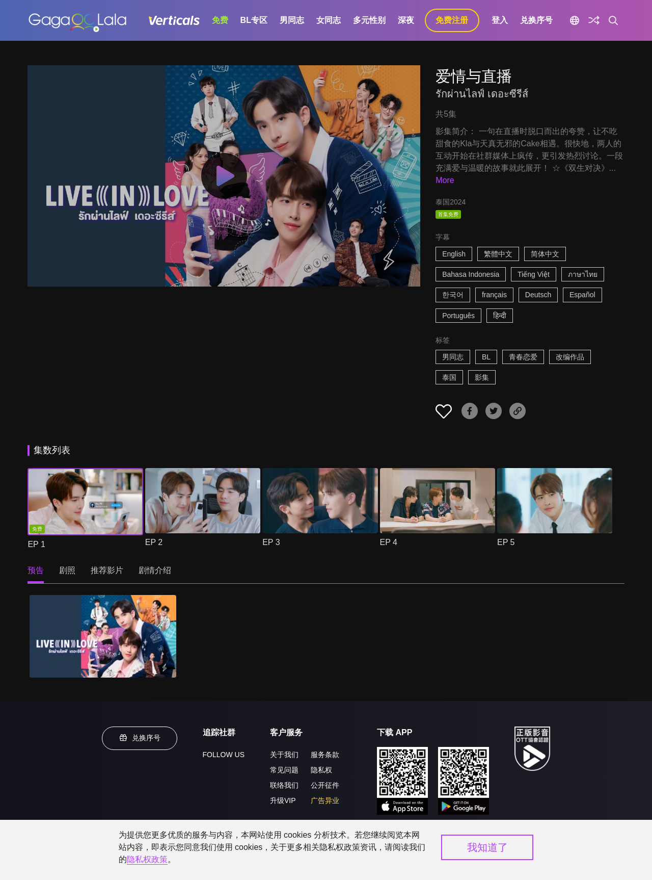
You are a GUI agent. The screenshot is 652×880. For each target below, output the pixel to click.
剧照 (67, 570)
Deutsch (538, 295)
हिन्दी (499, 316)
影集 (482, 377)
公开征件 (325, 785)
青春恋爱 (523, 357)
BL (486, 357)
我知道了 (487, 847)
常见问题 (284, 770)
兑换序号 (536, 20)
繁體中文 (498, 254)
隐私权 (321, 770)
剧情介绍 (155, 570)
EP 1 (36, 544)
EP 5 (505, 542)
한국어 (453, 295)
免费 (220, 20)
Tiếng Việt (534, 274)
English (454, 254)
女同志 (328, 20)
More (445, 180)
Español (582, 295)
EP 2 (153, 542)
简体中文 (545, 254)
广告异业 (325, 800)
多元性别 (369, 20)
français (494, 295)
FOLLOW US (223, 754)
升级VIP (283, 800)
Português (458, 316)
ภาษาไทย (582, 274)
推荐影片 (107, 570)
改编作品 (570, 357)
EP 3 (271, 542)
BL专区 (253, 20)
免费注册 (452, 20)
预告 (36, 570)
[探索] (594, 20)
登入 (500, 20)
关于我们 (284, 754)
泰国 (449, 377)
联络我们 (284, 785)
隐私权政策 (147, 859)
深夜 (406, 20)
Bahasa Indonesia (470, 274)
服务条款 (325, 754)
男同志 (292, 20)
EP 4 (388, 542)
